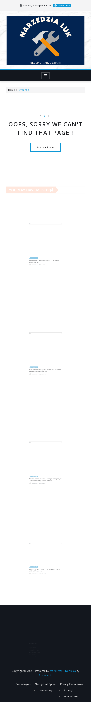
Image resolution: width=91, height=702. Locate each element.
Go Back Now (45, 147)
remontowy (45, 690)
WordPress (56, 671)
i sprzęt (68, 690)
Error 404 (24, 90)
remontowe (71, 696)
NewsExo (70, 671)
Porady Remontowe (71, 684)
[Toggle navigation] (45, 76)
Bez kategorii (23, 684)
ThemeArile (45, 675)
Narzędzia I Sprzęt (45, 684)
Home (11, 90)
